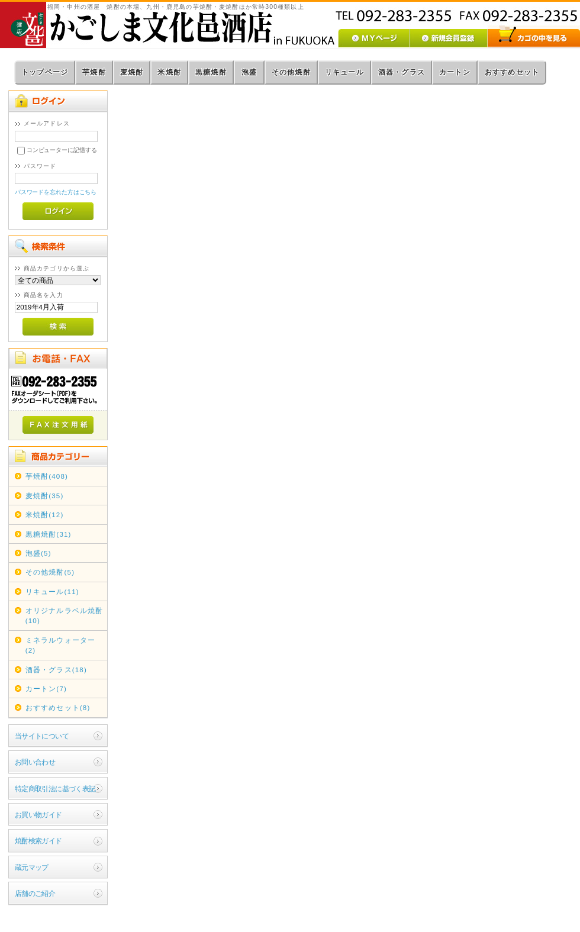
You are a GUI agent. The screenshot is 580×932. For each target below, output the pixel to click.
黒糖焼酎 (211, 72)
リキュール (344, 72)
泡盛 (249, 72)
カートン (455, 72)
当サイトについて (42, 736)
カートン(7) (46, 688)
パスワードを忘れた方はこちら (56, 192)
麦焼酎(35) (44, 495)
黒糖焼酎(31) (48, 534)
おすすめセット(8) (58, 707)
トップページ (44, 72)
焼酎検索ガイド (38, 840)
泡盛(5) (38, 553)
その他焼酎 (291, 72)
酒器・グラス (401, 72)
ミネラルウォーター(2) (60, 645)
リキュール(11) (52, 591)
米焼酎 (169, 72)
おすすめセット (512, 72)
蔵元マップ (32, 867)
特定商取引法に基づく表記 (55, 788)
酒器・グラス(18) (56, 669)
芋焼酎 (94, 72)
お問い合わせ (35, 762)
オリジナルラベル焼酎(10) (64, 615)
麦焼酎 (132, 72)
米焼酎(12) (44, 514)
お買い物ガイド (38, 814)
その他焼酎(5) (50, 572)
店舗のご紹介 (35, 893)
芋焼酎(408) (46, 476)
